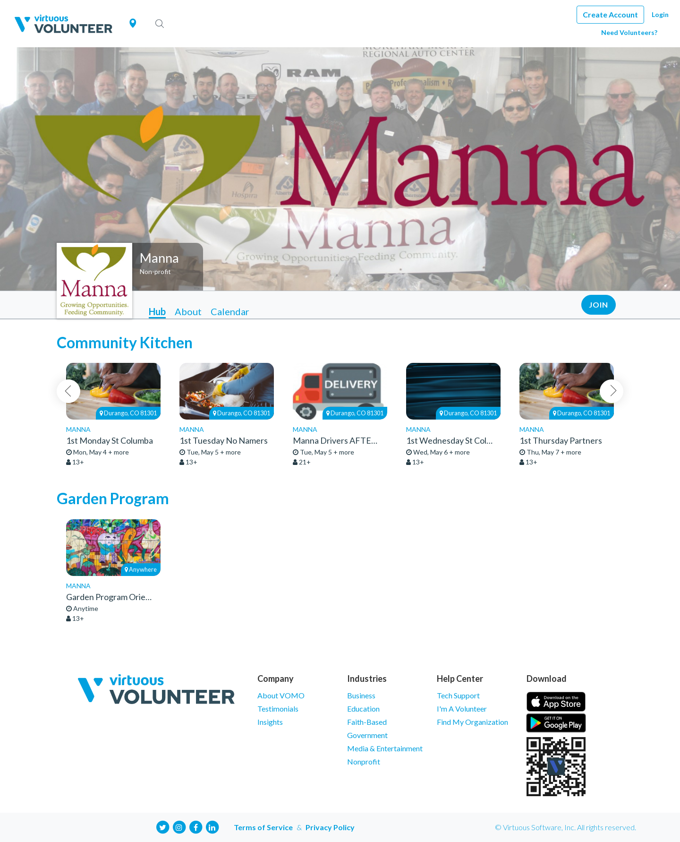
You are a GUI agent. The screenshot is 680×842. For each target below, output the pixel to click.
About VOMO (281, 695)
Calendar (230, 311)
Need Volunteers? (629, 32)
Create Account (610, 14)
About (188, 311)
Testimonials (277, 708)
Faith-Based (367, 721)
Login (660, 14)
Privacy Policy (330, 827)
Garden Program (113, 498)
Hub (157, 311)
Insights (270, 721)
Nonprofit (363, 761)
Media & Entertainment (385, 748)
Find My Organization (472, 721)
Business (361, 695)
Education (363, 708)
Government (367, 734)
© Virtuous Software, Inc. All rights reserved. (565, 827)
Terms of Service (263, 827)
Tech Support (458, 695)
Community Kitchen (125, 342)
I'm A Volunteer (462, 708)
